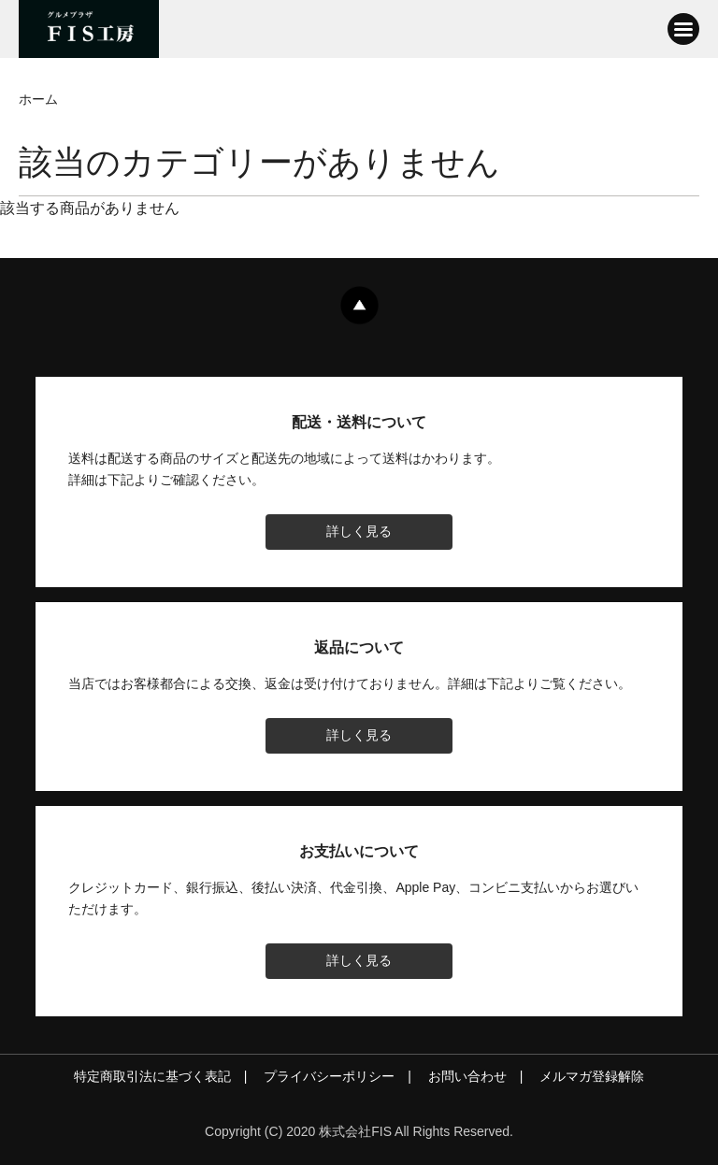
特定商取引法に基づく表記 (152, 1076)
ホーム (38, 99)
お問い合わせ (467, 1076)
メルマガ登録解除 (591, 1076)
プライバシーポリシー (329, 1076)
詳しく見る (359, 531)
